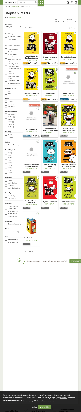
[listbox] (72, 21)
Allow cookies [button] (44, 407)
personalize (63, 398)
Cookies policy (28, 401)
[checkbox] (14, 37)
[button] (28, 2)
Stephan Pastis (31, 60)
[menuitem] (67, 2)
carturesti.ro (15, 6)
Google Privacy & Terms (45, 401)
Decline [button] (34, 407)
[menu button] (10, 2)
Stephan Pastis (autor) (15, 17)
